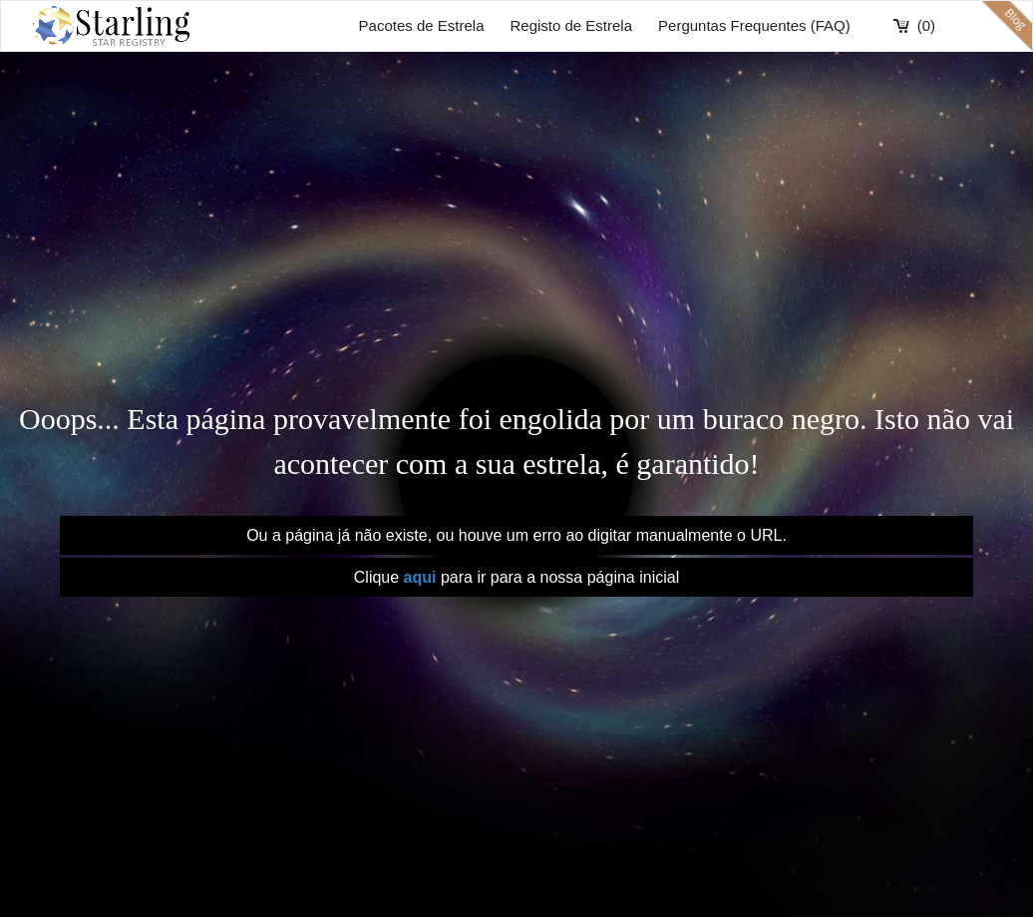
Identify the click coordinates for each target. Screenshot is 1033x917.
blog (1007, 26)
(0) (926, 25)
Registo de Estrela (571, 25)
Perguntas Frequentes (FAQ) (754, 25)
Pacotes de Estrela (422, 25)
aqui (422, 577)
